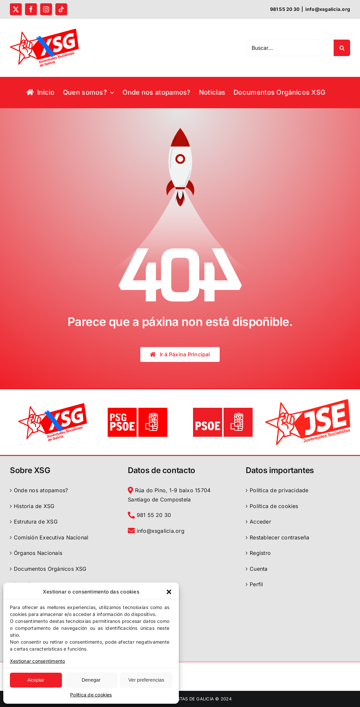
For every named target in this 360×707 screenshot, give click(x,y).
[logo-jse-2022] (307, 402)
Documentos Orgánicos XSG (50, 568)
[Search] (342, 48)
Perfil (256, 584)
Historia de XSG (34, 506)
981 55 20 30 (149, 515)
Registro (260, 553)
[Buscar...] (290, 48)
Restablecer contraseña (279, 537)
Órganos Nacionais (38, 553)
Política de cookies (91, 694)
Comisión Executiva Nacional (51, 537)
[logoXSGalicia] (52, 405)
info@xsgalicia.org (327, 9)
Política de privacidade (279, 490)
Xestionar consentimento (37, 661)
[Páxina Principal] (179, 354)
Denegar (91, 680)
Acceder (260, 521)
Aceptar (35, 680)
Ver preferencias (146, 680)
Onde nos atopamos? (41, 490)
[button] (169, 592)
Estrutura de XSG (36, 521)
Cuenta (258, 568)
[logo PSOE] (223, 408)
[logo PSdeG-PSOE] (137, 408)
